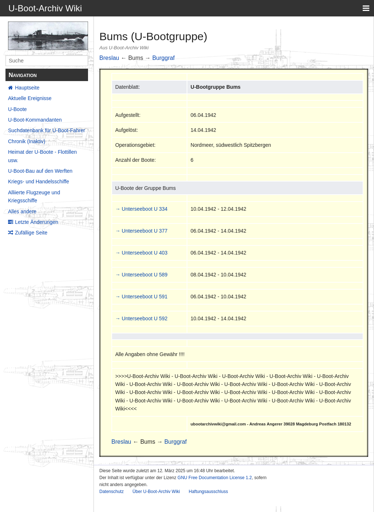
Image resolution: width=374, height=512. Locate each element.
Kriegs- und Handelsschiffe (38, 181)
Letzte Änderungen (36, 222)
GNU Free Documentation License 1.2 (215, 477)
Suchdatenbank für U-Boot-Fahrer (46, 130)
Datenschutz (111, 491)
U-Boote (17, 109)
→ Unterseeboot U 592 (141, 318)
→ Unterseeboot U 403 (141, 253)
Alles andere (22, 211)
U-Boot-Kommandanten (35, 120)
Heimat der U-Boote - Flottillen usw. (42, 156)
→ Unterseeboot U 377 (141, 231)
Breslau (109, 58)
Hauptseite (27, 88)
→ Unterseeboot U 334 (141, 209)
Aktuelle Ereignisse (29, 98)
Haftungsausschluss (208, 491)
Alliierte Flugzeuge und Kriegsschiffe (34, 196)
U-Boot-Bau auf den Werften (40, 171)
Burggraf (163, 58)
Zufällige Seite (31, 233)
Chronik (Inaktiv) (26, 141)
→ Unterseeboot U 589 (141, 275)
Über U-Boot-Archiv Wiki (156, 491)
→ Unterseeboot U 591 (141, 296)
